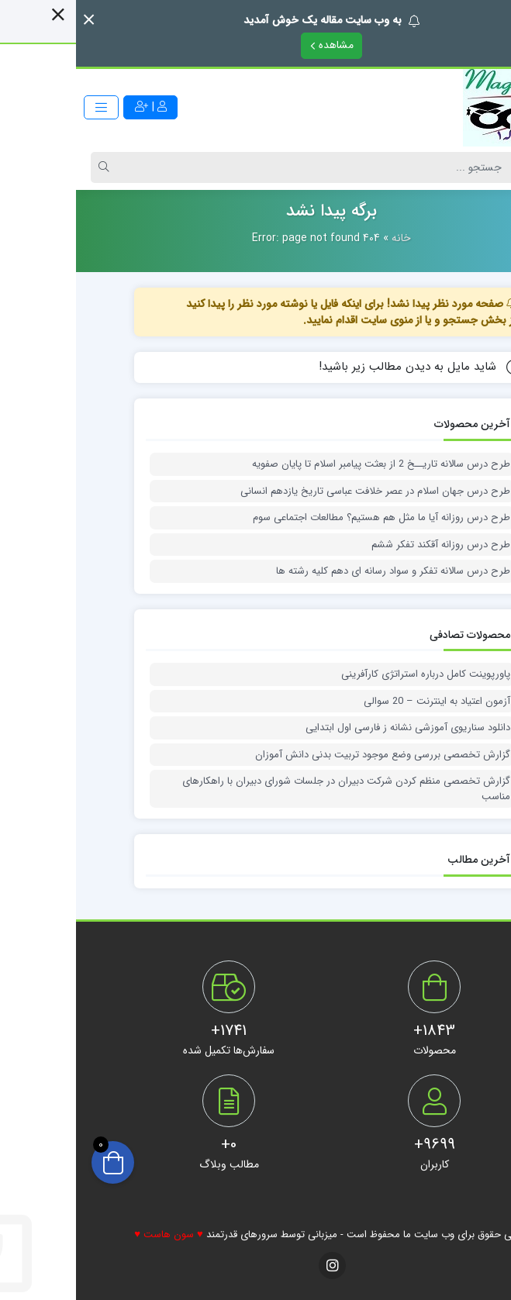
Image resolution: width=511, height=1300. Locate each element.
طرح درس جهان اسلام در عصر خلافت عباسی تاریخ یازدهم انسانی (299, 491)
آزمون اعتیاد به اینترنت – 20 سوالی (361, 701)
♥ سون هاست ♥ (92, 1234)
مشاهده (256, 44)
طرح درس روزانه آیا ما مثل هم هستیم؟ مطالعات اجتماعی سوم (305, 518)
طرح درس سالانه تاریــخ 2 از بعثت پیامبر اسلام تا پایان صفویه (305, 464)
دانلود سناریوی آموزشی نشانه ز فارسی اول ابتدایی (332, 728)
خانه (325, 238)
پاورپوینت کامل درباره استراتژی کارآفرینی (349, 674)
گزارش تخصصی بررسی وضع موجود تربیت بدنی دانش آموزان (306, 755)
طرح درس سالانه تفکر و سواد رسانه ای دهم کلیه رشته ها (317, 571)
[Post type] (466, 167)
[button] (13, 20)
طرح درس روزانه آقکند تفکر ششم (364, 545)
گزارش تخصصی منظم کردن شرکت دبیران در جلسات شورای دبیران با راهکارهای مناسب (270, 789)
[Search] (242, 167)
